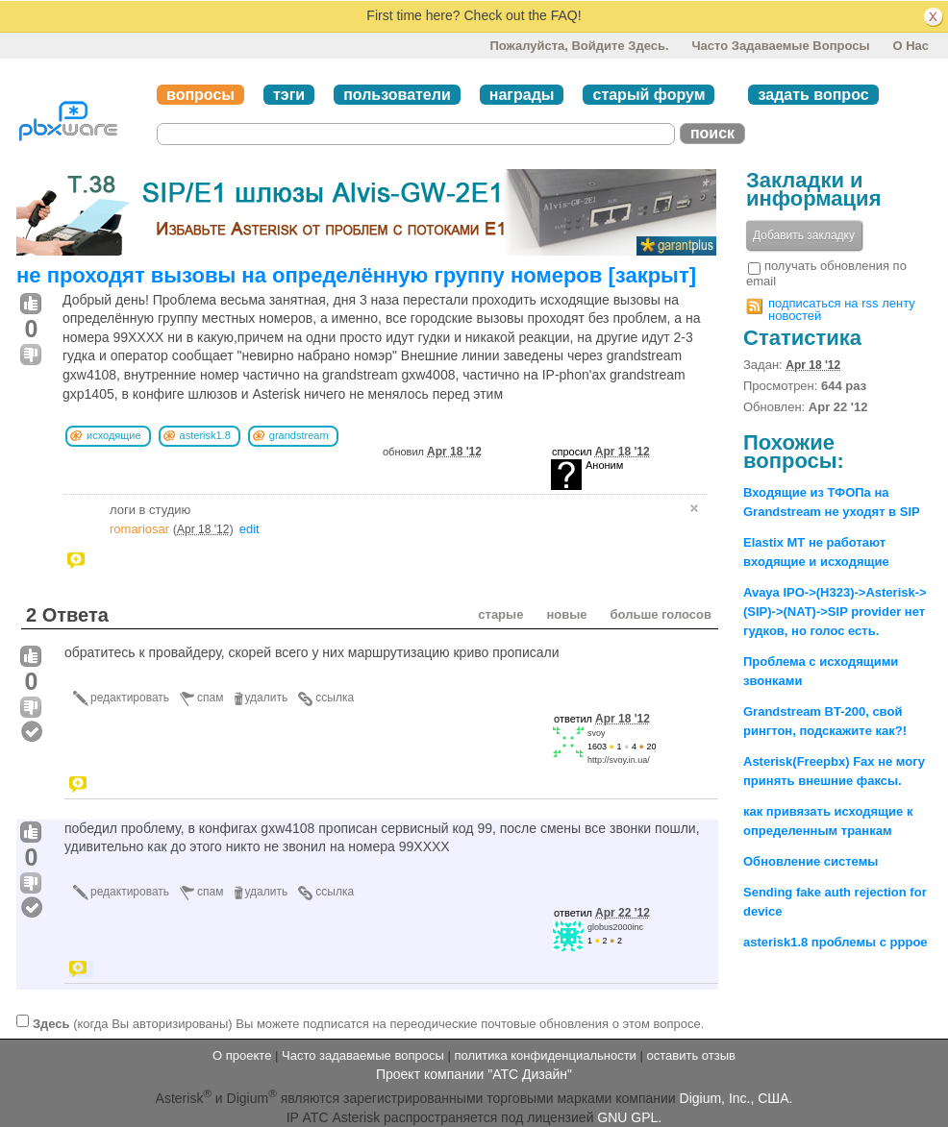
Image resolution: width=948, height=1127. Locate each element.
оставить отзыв (691, 1055)
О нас (910, 45)
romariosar (139, 529)
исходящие (114, 435)
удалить (266, 697)
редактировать (129, 697)
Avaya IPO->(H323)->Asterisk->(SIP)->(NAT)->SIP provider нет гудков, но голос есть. (835, 611)
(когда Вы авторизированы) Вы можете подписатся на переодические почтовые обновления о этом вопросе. (368, 1023)
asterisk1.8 (205, 435)
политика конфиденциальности (545, 1055)
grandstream (299, 435)
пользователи (397, 94)
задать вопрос (813, 94)
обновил (432, 451)
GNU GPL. (629, 1117)
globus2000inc (615, 927)
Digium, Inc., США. (736, 1098)
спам (210, 697)
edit (249, 529)
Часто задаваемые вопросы (780, 45)
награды (522, 94)
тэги (289, 94)
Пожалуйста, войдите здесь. (578, 45)
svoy (596, 733)
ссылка (334, 697)
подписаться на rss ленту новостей (841, 309)
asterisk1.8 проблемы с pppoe (835, 942)
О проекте (241, 1055)
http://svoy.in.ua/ (618, 760)
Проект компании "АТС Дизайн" (474, 1074)
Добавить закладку (804, 235)
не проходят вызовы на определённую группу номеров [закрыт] (356, 275)
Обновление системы (810, 861)
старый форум (648, 94)
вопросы (200, 94)
